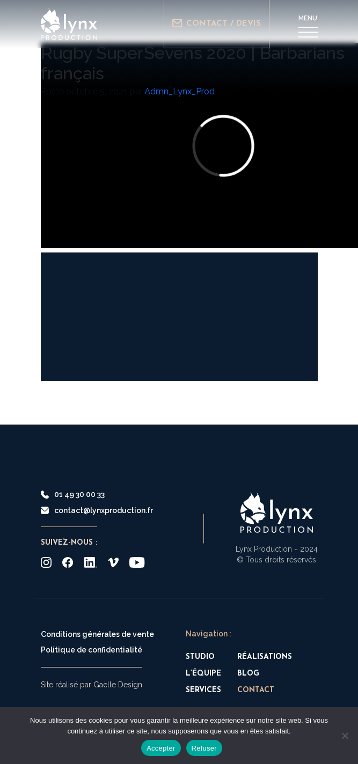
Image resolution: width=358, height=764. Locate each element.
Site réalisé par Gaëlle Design (91, 684)
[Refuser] (344, 735)
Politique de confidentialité (91, 650)
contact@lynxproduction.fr (97, 510)
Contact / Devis (216, 23)
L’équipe (203, 674)
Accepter (161, 748)
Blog (248, 674)
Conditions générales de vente (97, 634)
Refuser (204, 748)
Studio (200, 657)
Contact (255, 690)
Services (203, 690)
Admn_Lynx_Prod (179, 91)
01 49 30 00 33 (73, 494)
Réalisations (264, 657)
